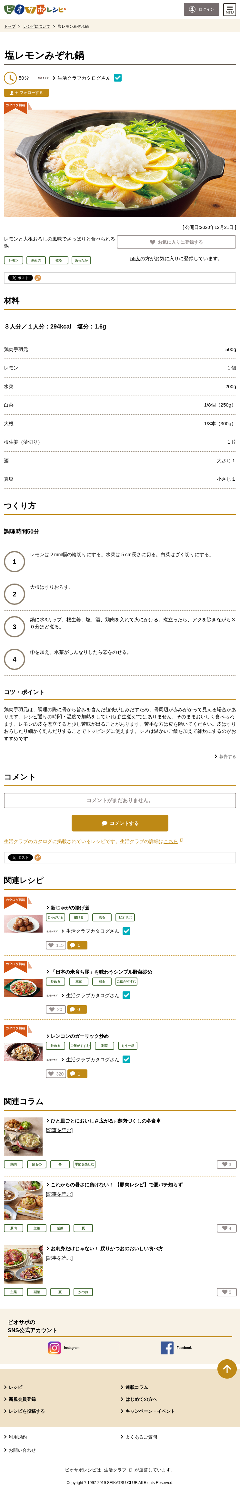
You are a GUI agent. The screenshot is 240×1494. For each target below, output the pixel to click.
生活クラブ (119, 1469)
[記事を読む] (59, 1130)
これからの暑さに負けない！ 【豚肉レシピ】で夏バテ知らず (117, 1184)
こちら (173, 841)
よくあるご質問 (141, 1437)
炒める (55, 981)
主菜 (78, 981)
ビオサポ (125, 917)
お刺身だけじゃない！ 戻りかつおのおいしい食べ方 (107, 1248)
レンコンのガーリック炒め (80, 1036)
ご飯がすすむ (126, 981)
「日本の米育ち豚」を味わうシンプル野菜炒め (101, 972)
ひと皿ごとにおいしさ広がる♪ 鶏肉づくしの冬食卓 (106, 1121)
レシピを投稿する (27, 1411)
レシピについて (36, 26)
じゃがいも (55, 917)
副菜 (104, 1045)
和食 (102, 981)
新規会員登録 (22, 1399)
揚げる (79, 917)
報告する (227, 756)
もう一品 (127, 1045)
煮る (102, 917)
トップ (9, 26)
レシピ (15, 1387)
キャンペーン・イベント (150, 1411)
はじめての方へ (141, 1399)
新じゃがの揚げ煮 (70, 907)
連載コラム (136, 1387)
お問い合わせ (22, 1450)
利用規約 (18, 1437)
